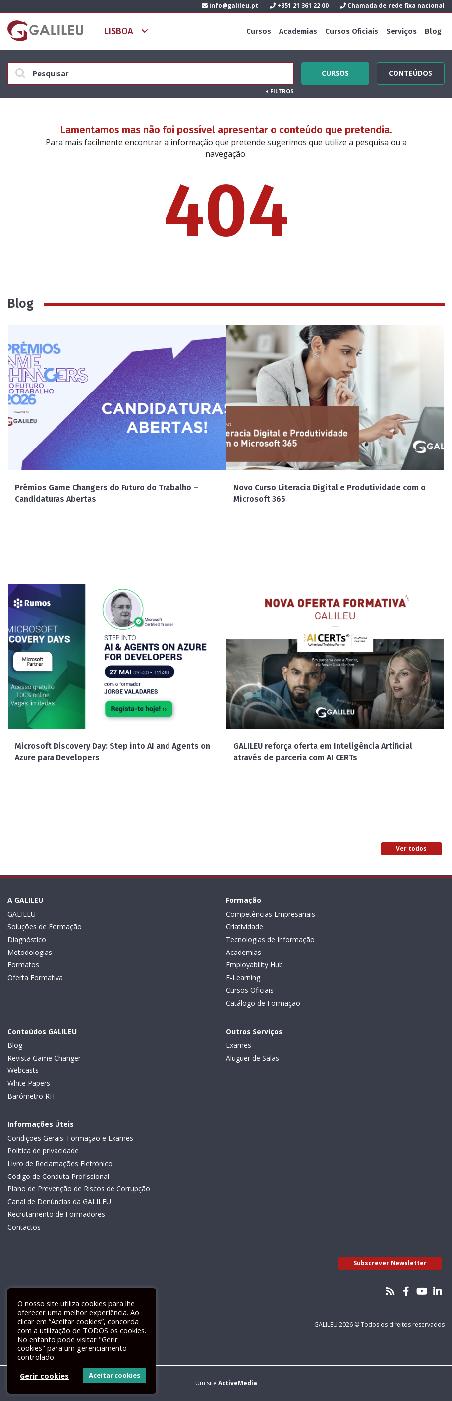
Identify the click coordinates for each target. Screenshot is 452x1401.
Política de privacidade (43, 1150)
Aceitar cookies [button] (114, 1375)
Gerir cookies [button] (44, 1376)
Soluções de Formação (44, 926)
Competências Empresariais (270, 914)
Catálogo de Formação (263, 1003)
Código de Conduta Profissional (58, 1176)
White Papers (28, 1083)
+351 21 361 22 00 (299, 5)
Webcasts (23, 1070)
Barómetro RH (31, 1096)
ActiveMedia (237, 1383)
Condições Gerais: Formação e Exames (70, 1138)
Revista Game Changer (44, 1058)
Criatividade (244, 926)
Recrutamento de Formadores (56, 1214)
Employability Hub (254, 964)
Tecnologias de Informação (270, 939)
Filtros (279, 91)
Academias (298, 31)
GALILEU (21, 914)
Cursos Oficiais (351, 31)
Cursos (258, 31)
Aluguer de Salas (252, 1058)
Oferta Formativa (35, 977)
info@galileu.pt (230, 5)
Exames (238, 1045)
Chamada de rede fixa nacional (392, 5)
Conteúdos (410, 71)
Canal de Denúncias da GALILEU (59, 1201)
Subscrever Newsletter (390, 1263)
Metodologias (29, 952)
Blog (433, 31)
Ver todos (411, 848)
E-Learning (243, 977)
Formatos (23, 964)
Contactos (24, 1227)
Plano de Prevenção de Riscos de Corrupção (78, 1188)
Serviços (401, 31)
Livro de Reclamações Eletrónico (60, 1163)
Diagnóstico (26, 939)
